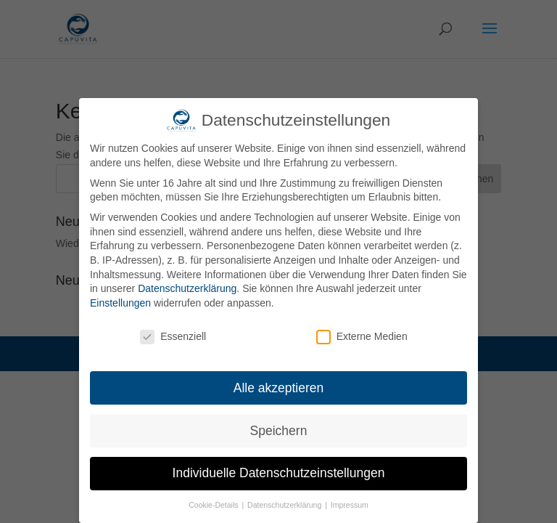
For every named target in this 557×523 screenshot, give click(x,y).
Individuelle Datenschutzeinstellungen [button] (279, 473)
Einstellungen (120, 303)
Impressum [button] (349, 504)
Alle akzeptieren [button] (279, 388)
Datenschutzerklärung (187, 288)
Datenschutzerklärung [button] (285, 504)
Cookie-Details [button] (214, 504)
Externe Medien (362, 337)
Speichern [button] (279, 430)
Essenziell (173, 337)
